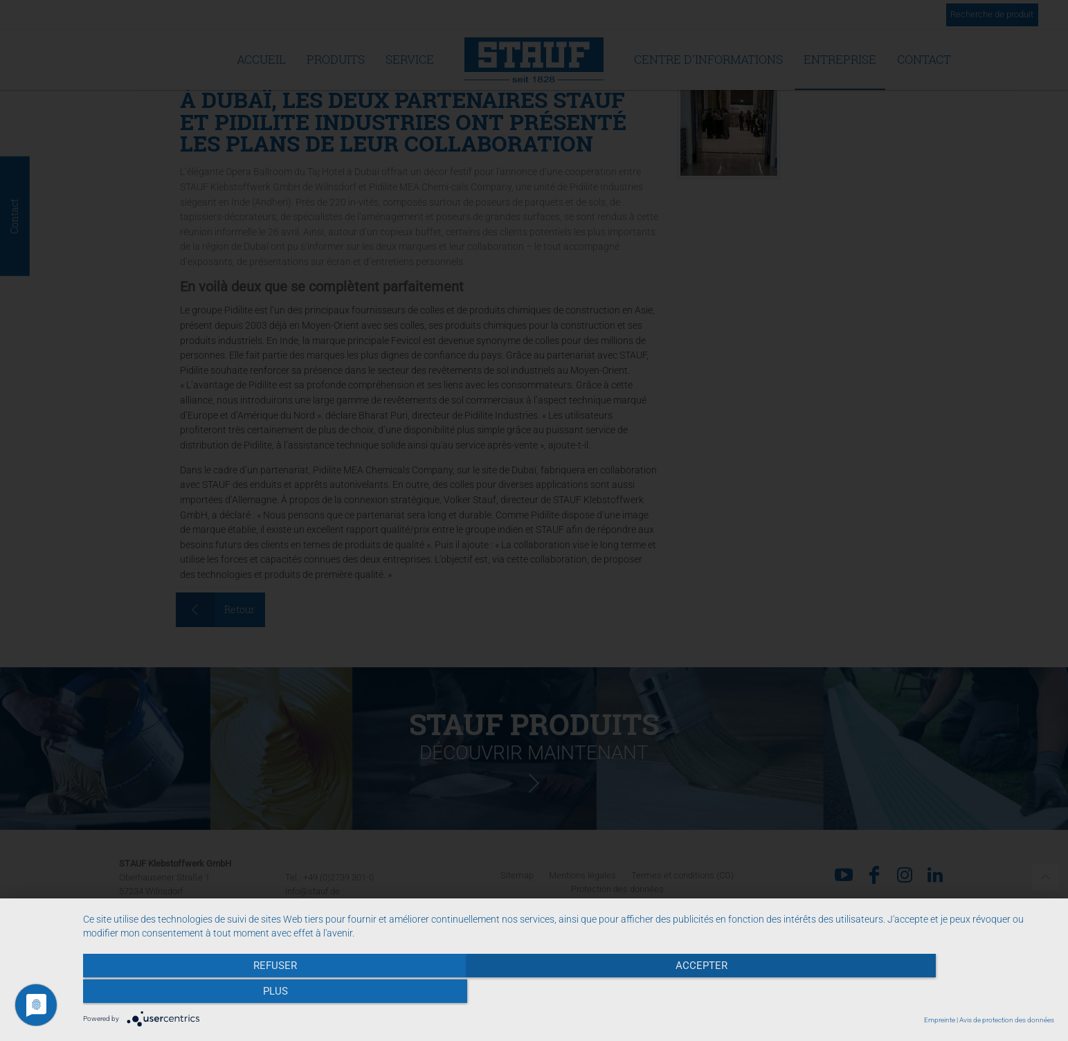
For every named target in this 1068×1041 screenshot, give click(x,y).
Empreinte (939, 1020)
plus (908, 993)
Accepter (569, 993)
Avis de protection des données (1006, 1020)
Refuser (229, 993)
